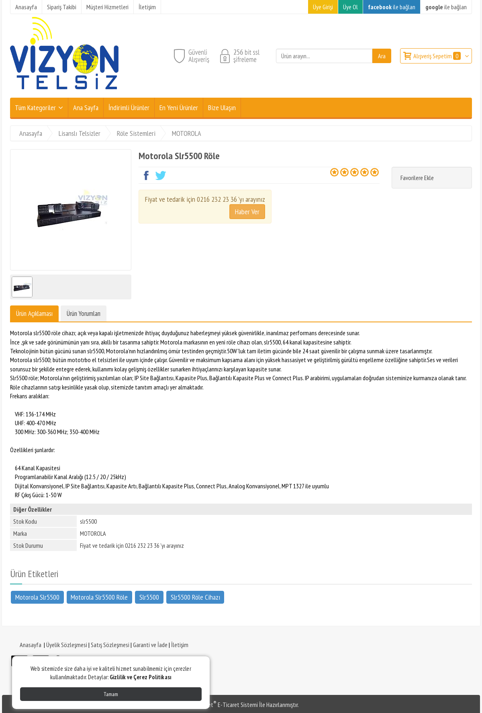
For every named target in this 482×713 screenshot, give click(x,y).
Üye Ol (350, 7)
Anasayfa (30, 645)
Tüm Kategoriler (35, 107)
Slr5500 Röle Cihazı (195, 596)
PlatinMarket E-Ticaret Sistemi (220, 705)
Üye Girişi (323, 7)
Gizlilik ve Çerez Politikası (141, 677)
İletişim (179, 645)
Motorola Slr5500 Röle (99, 596)
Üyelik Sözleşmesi (66, 645)
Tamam (111, 694)
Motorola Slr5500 (37, 596)
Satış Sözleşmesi (110, 645)
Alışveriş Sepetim (437, 56)
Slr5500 (149, 596)
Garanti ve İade (150, 645)
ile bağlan (391, 7)
